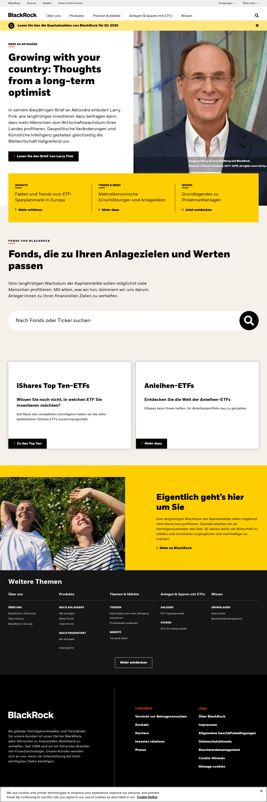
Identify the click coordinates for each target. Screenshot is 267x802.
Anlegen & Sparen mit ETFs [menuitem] (150, 16)
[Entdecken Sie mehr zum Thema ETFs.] (27, 444)
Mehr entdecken (133, 662)
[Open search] (257, 15)
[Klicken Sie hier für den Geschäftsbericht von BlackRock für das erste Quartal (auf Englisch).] (68, 25)
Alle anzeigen (67, 613)
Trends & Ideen (119, 638)
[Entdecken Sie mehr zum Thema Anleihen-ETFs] (151, 444)
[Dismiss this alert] (257, 26)
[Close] (261, 796)
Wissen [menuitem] (186, 16)
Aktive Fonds (66, 619)
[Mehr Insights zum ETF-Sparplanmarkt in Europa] (28, 210)
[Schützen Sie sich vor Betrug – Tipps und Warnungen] (165, 716)
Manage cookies (212, 766)
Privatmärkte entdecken (124, 623)
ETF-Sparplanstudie (172, 613)
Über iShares (16, 619)
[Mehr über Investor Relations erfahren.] (165, 741)
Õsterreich (251, 3)
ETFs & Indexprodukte (174, 629)
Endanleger (227, 3)
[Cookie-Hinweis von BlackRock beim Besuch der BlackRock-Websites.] (229, 758)
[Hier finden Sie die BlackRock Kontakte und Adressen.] (165, 725)
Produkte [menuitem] (76, 16)
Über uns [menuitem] (53, 16)
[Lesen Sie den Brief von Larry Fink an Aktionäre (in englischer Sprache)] (43, 156)
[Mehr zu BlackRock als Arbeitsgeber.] (165, 733)
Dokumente (218, 613)
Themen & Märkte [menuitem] (107, 16)
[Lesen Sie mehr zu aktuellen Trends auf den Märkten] (108, 210)
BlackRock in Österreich (22, 613)
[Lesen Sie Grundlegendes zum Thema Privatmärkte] (197, 210)
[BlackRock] (14, 3)
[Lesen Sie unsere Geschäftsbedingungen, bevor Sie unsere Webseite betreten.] (229, 733)
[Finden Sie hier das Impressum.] (229, 725)
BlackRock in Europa (20, 624)
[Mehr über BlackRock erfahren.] (229, 716)
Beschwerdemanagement (226, 619)
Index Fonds (66, 624)
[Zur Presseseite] (165, 750)
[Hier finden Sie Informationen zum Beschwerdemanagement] (229, 750)
